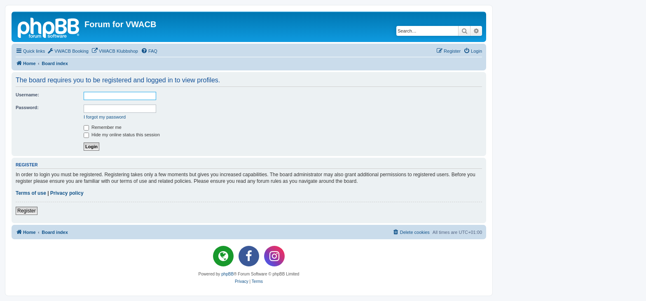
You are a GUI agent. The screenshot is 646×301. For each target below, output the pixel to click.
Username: (27, 94)
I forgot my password (105, 116)
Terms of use (31, 193)
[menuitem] (68, 51)
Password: (27, 107)
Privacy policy (67, 193)
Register (26, 211)
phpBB (227, 274)
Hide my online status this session (122, 134)
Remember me (103, 127)
